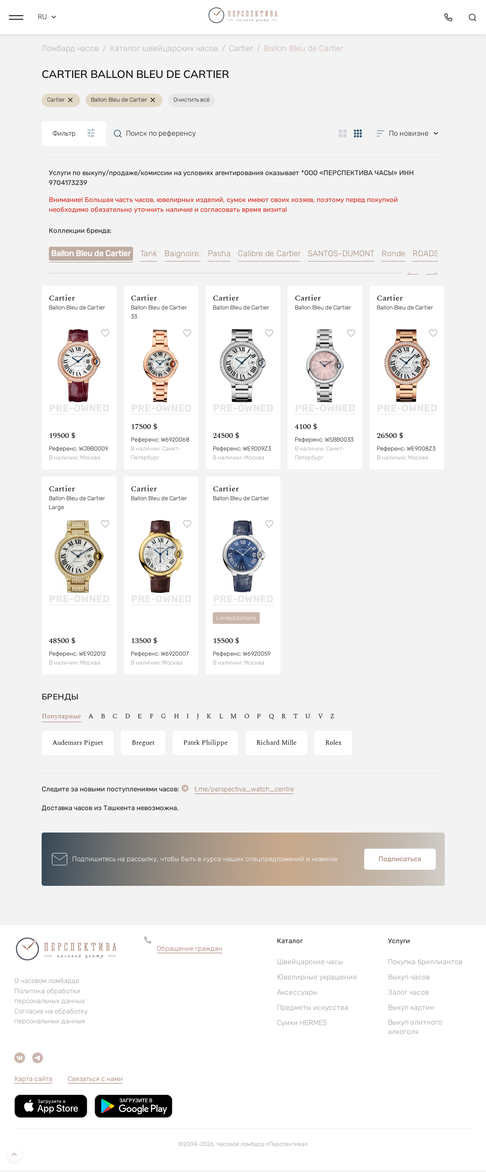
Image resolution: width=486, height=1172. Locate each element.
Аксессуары (297, 994)
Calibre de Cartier (269, 256)
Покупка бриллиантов (425, 963)
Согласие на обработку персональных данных (51, 1018)
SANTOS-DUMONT (341, 256)
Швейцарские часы (310, 963)
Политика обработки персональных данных (49, 998)
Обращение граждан (189, 950)
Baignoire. (182, 256)
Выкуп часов (409, 979)
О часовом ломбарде (46, 983)
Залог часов (408, 994)
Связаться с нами (95, 1081)
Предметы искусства (312, 1009)
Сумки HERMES (302, 1024)
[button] (16, 15)
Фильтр (73, 135)
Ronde (393, 256)
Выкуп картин (411, 1009)
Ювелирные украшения (317, 979)
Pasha (219, 256)
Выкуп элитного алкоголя (415, 1029)
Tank (148, 256)
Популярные (61, 718)
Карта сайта (33, 1081)
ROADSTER (433, 256)
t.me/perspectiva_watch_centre (244, 791)
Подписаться (399, 861)
